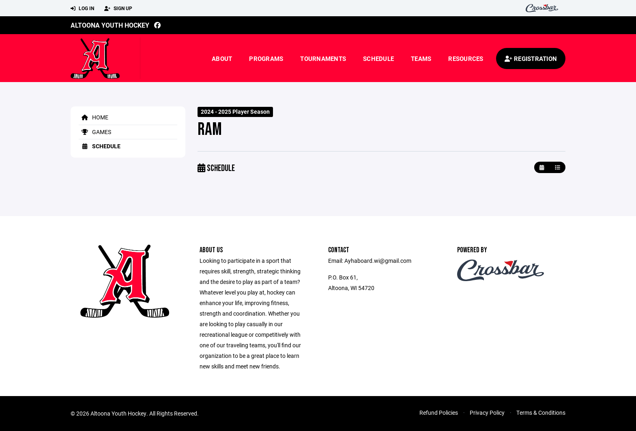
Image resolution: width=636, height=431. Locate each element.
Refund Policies (438, 412)
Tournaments (323, 58)
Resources (465, 58)
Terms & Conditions (540, 412)
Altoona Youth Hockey (110, 25)
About (222, 58)
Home (93, 117)
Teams (421, 58)
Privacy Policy (487, 412)
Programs (266, 58)
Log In (82, 8)
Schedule (378, 58)
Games (95, 132)
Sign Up (118, 8)
